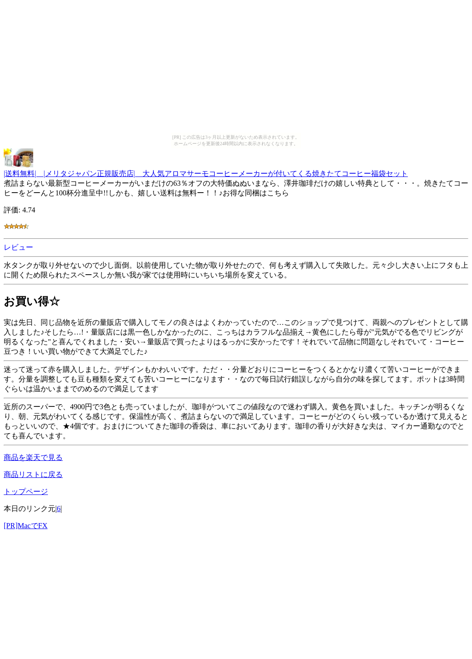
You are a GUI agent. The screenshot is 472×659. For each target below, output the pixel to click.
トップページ (26, 491)
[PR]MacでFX (25, 526)
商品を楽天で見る (33, 457)
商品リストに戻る (33, 474)
